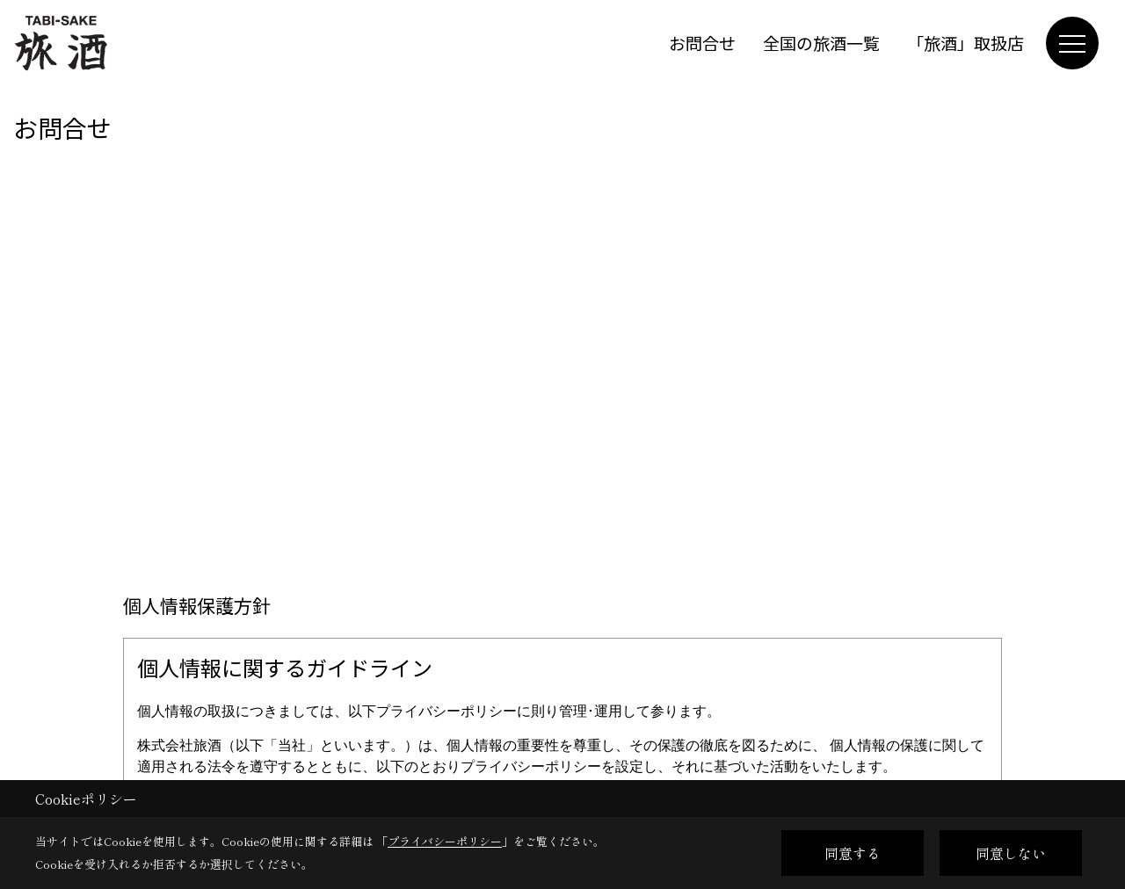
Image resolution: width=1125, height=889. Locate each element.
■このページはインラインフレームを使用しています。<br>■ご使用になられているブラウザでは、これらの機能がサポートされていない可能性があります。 (562, 297)
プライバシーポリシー (445, 841)
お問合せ (702, 42)
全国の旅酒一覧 (821, 42)
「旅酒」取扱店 (965, 42)
